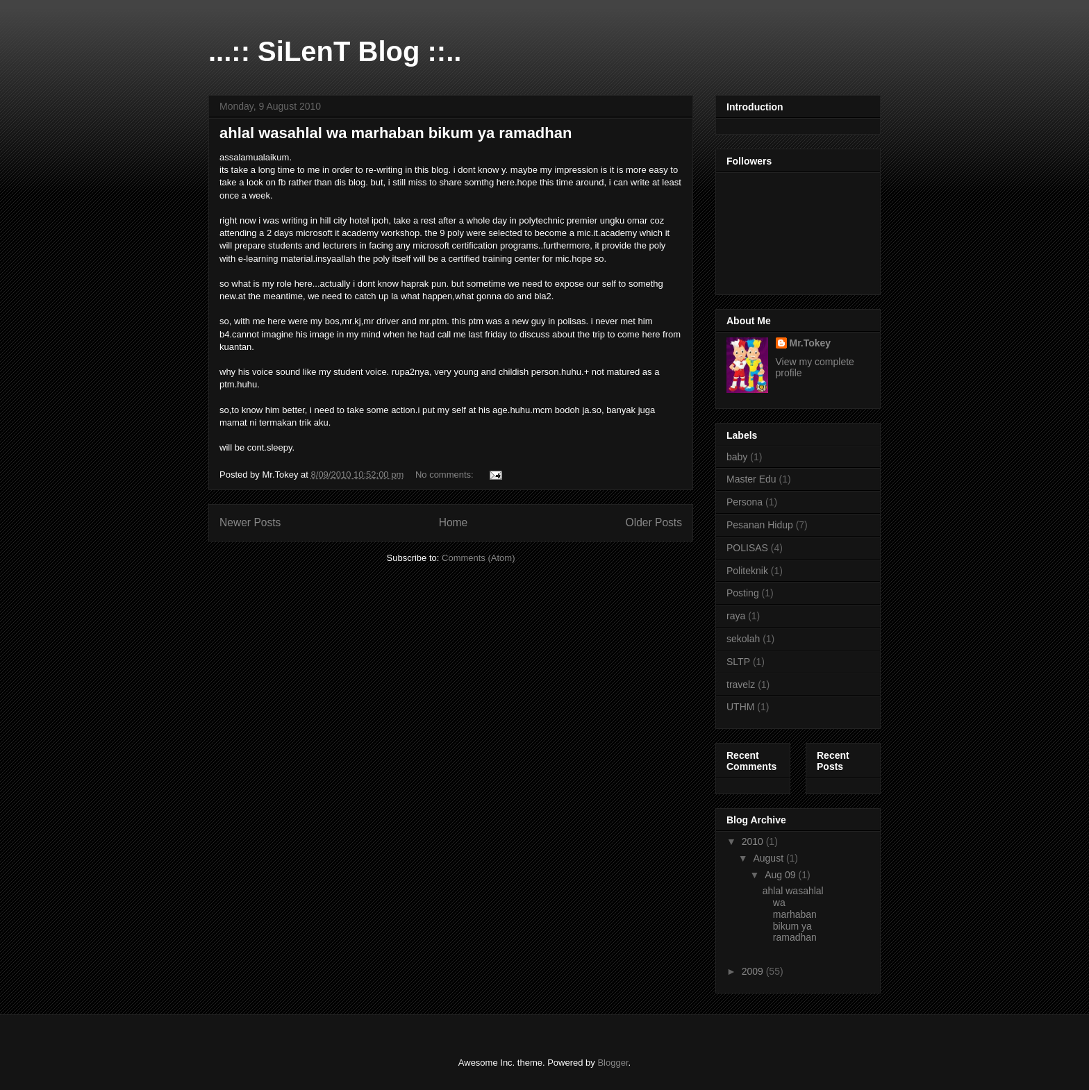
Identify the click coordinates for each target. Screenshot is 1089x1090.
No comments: (445, 474)
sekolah (743, 638)
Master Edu (751, 479)
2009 (754, 971)
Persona (744, 502)
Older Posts (654, 522)
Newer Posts (250, 522)
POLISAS (747, 547)
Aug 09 (781, 874)
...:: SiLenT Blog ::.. (334, 51)
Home (453, 522)
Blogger (612, 1062)
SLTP (738, 661)
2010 (754, 841)
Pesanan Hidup (759, 524)
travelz (740, 684)
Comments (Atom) (478, 558)
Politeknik (747, 570)
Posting (742, 592)
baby (736, 456)
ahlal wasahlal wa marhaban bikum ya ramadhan (395, 133)
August (769, 858)
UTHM (740, 706)
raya (735, 615)
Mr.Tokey (810, 343)
